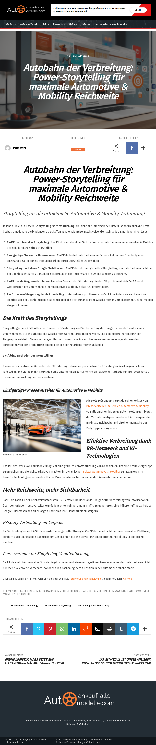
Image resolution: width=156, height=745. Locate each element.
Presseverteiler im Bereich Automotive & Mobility (117, 406)
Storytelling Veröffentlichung (86, 578)
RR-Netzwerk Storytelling (24, 605)
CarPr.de (127, 578)
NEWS (78, 149)
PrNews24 (20, 148)
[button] (146, 24)
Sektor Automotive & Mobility (101, 471)
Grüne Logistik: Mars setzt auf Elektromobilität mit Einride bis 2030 (34, 661)
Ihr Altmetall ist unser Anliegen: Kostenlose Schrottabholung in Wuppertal (116, 661)
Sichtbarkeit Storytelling (58, 605)
